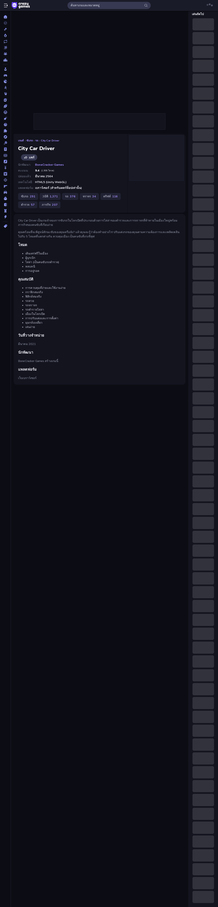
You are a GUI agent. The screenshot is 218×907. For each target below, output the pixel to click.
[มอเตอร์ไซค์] (5, 168)
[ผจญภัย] (5, 137)
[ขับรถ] (5, 112)
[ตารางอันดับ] (5, 60)
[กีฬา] (5, 106)
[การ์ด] (5, 100)
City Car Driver (50, 140)
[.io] (5, 81)
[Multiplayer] (5, 54)
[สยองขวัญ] (5, 198)
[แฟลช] (5, 161)
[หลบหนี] (5, 205)
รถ (36, 140)
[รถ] (5, 192)
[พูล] (5, 143)
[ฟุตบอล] (5, 155)
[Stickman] (5, 88)
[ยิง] (5, 180)
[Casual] (5, 69)
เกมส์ (21, 140)
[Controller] (5, 75)
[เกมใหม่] (5, 29)
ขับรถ (29, 140)
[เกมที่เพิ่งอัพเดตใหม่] (5, 41)
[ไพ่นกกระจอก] (5, 149)
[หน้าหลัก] (5, 17)
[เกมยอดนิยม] (5, 35)
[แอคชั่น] (5, 217)
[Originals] (5, 48)
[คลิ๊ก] (5, 118)
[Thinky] (5, 94)
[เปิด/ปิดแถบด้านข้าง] (5, 5)
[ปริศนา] (5, 131)
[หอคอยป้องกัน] (5, 211)
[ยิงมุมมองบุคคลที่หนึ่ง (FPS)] (5, 186)
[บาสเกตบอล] (5, 125)
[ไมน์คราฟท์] (5, 174)
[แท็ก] (5, 226)
